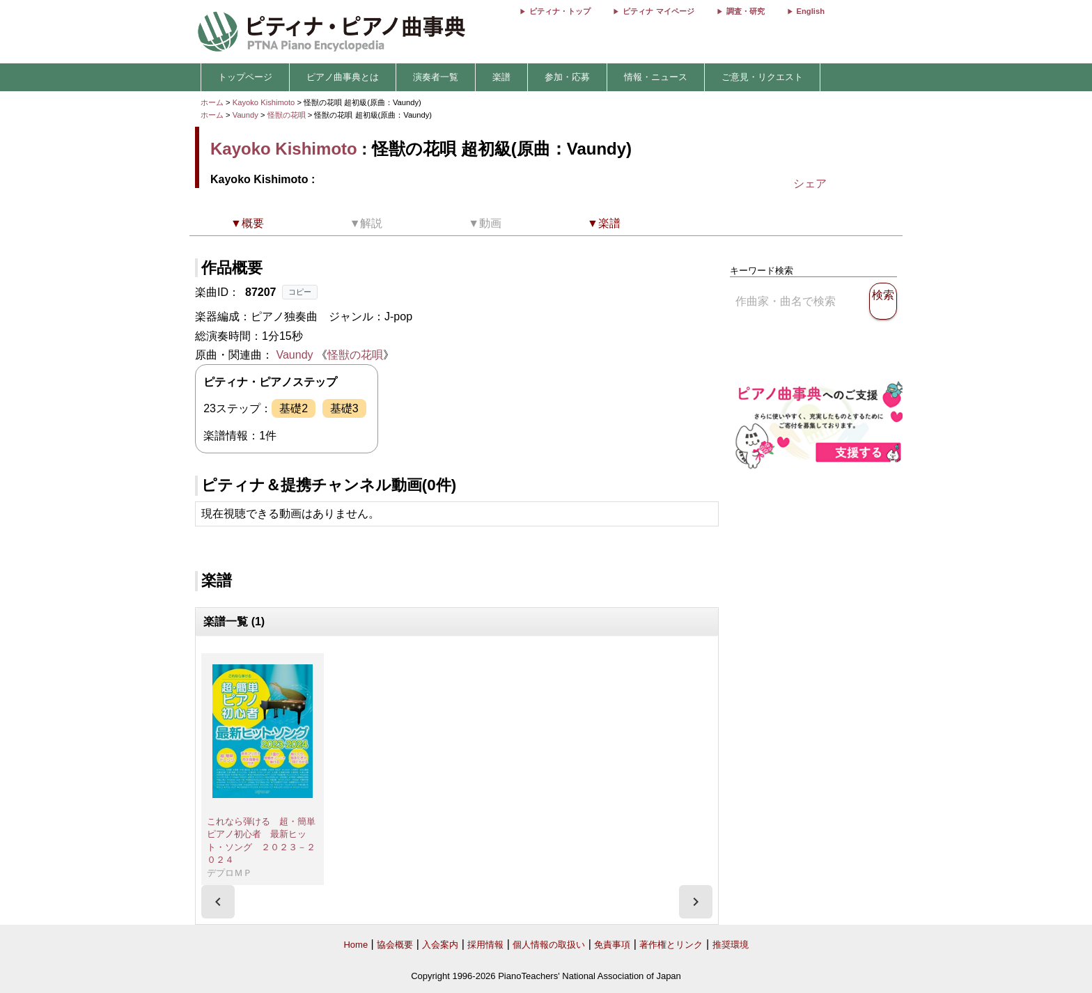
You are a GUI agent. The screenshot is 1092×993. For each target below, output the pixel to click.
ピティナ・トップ (560, 11)
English (811, 11)
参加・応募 (567, 77)
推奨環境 (730, 944)
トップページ (245, 77)
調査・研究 (745, 11)
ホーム (212, 102)
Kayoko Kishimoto (264, 102)
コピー (299, 292)
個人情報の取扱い (549, 944)
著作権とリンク (671, 944)
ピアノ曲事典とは (342, 77)
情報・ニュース (655, 77)
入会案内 (440, 944)
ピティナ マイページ (658, 11)
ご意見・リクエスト (762, 77)
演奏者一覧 (435, 77)
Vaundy (245, 115)
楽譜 (501, 77)
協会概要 (395, 944)
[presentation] (218, 901)
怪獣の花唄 (287, 115)
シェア (810, 183)
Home (355, 944)
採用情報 (485, 944)
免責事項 (612, 944)
